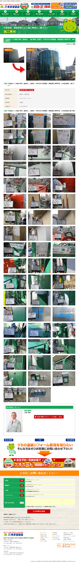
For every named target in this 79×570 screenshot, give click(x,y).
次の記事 (9, 440)
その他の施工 (30, 90)
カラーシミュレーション (69, 541)
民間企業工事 (23, 90)
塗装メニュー (16, 14)
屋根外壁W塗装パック (68, 534)
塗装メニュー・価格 (68, 532)
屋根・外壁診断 (67, 539)
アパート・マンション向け (69, 536)
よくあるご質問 (56, 539)
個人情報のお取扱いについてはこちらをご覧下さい (17, 517)
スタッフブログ (56, 536)
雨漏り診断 (66, 537)
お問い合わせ (56, 537)
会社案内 (62, 14)
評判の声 (73, 14)
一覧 (39, 440)
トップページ (44, 532)
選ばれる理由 (5, 14)
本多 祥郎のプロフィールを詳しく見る (49, 417)
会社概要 (43, 539)
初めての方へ (44, 534)
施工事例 (28, 14)
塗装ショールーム (45, 537)
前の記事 (69, 440)
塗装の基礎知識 (39, 14)
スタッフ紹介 (44, 541)
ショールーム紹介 (50, 14)
